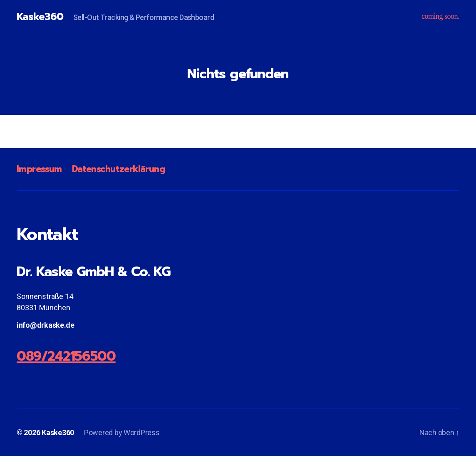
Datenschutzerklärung (118, 169)
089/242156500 (66, 356)
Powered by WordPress (122, 432)
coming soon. (440, 16)
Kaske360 (40, 17)
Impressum (39, 169)
